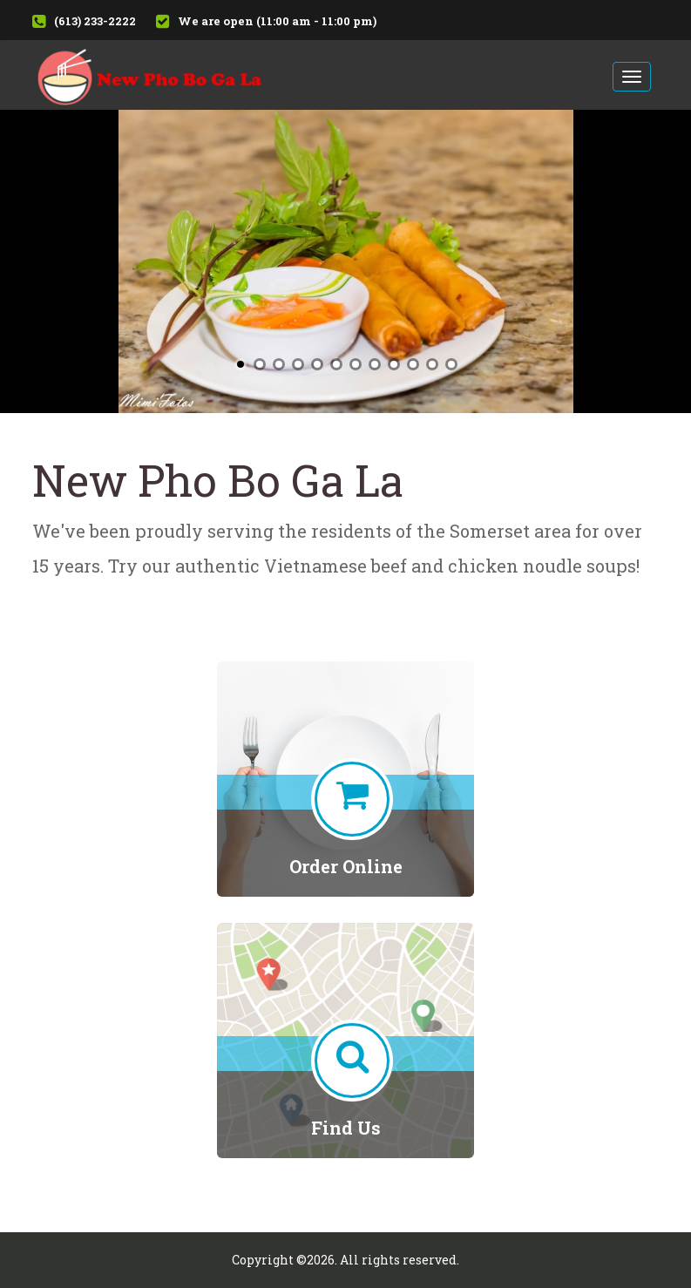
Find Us (346, 1127)
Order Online (346, 866)
